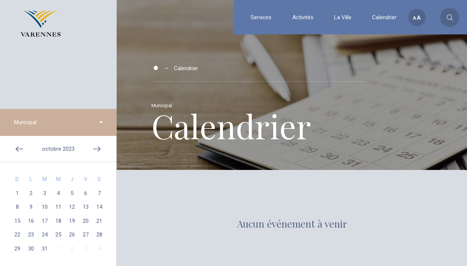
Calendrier (186, 68)
